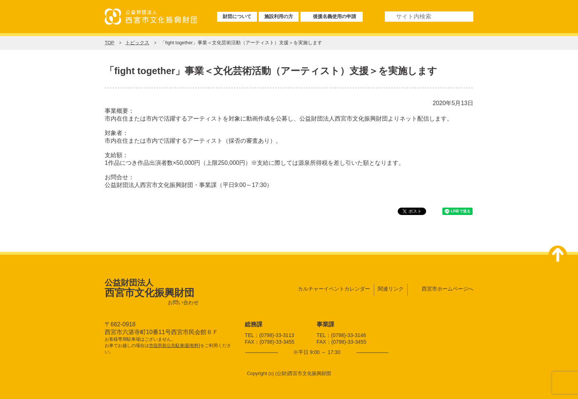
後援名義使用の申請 (334, 16)
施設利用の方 (278, 16)
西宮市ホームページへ (447, 289)
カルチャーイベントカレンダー (334, 289)
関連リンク (391, 289)
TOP (109, 42)
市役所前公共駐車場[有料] (174, 345)
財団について (237, 16)
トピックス (137, 42)
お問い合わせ (183, 302)
